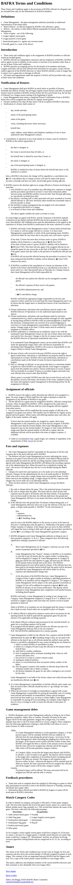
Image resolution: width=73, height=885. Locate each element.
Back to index (11, 875)
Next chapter (11, 871)
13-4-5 (30, 441)
